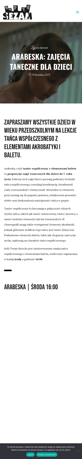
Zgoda (30, 455)
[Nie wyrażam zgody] (78, 451)
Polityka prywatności (47, 455)
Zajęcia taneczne (39, 48)
